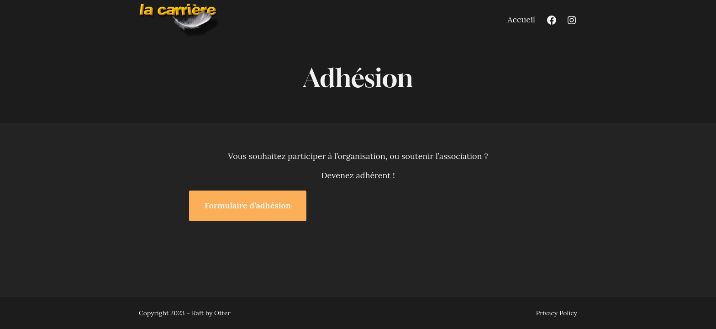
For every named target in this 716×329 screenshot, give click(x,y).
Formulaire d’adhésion (248, 205)
